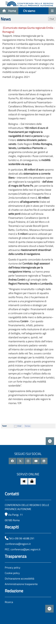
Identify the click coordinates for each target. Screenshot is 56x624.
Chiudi (51, 18)
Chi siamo (29, 10)
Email (19, 426)
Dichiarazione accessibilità (19, 579)
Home (9, 10)
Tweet (4, 425)
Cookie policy (12, 573)
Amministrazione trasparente (21, 584)
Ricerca (9, 602)
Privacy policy (12, 568)
